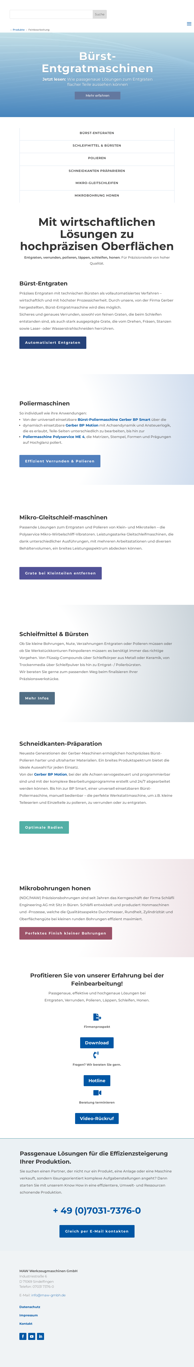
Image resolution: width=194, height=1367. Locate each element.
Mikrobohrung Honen (97, 195)
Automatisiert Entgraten (53, 342)
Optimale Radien (44, 827)
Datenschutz (29, 1307)
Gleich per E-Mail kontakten (97, 1231)
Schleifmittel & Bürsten (97, 145)
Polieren (97, 158)
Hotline (97, 1080)
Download (97, 1042)
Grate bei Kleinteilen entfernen (60, 573)
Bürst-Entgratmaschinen (98, 65)
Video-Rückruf (97, 1118)
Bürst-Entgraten (97, 133)
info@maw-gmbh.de (48, 1295)
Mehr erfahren (98, 98)
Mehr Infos (37, 698)
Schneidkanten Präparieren (97, 171)
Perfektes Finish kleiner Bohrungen (65, 933)
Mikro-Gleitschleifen (97, 183)
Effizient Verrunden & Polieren (60, 461)
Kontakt (25, 1324)
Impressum (28, 1315)
